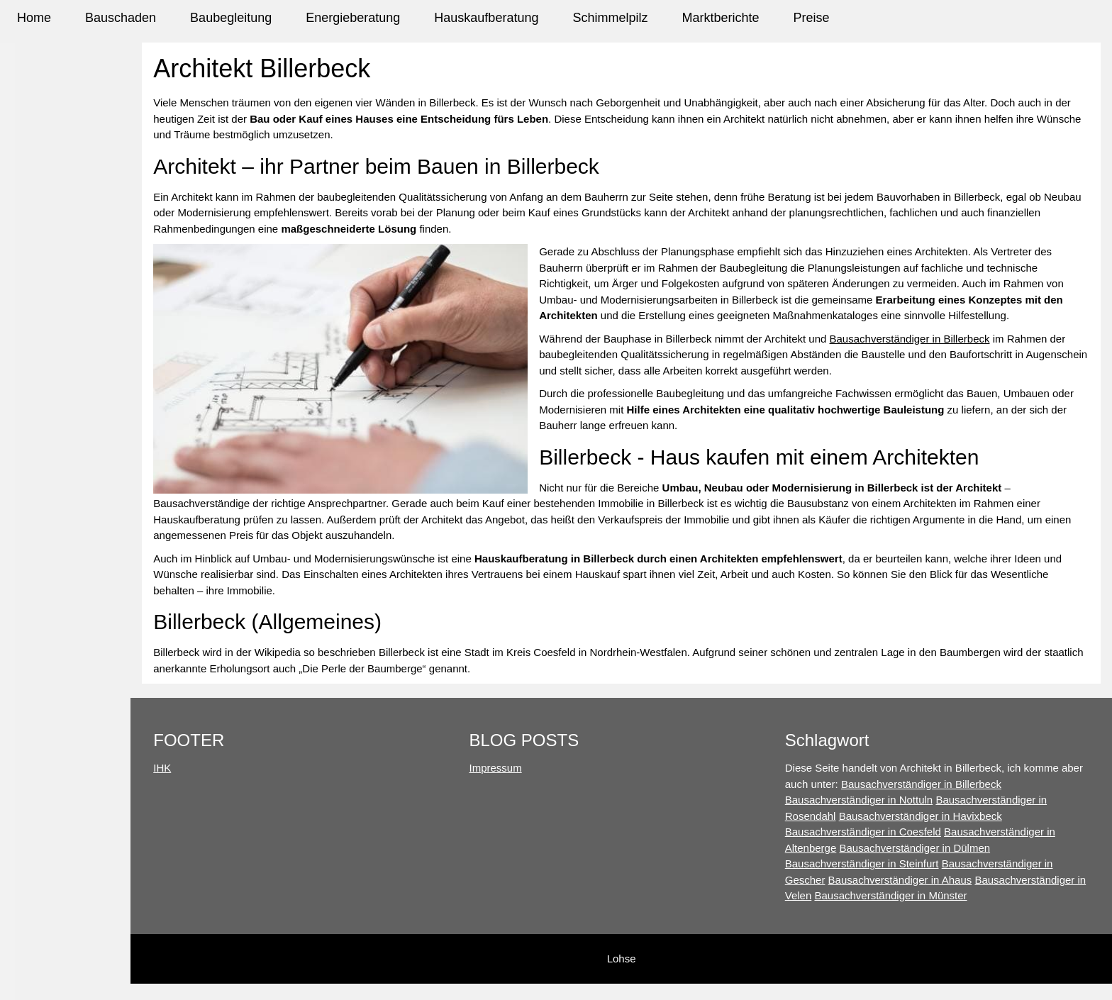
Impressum (550, 768)
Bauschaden (120, 18)
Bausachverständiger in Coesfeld (890, 832)
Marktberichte (720, 18)
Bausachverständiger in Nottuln (886, 800)
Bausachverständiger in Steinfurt (889, 863)
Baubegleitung (231, 18)
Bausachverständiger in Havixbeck (947, 816)
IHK (244, 768)
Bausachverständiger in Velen (882, 895)
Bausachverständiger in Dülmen (942, 848)
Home (34, 18)
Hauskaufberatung (486, 18)
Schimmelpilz (609, 18)
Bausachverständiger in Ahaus (927, 880)
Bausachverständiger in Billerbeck (959, 354)
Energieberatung (353, 18)
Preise (812, 18)
